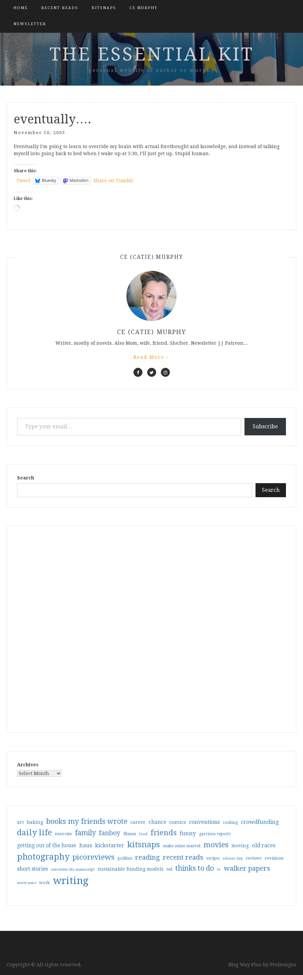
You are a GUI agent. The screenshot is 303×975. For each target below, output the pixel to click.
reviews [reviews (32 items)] (254, 858)
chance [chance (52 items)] (157, 822)
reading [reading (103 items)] (147, 857)
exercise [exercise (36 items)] (63, 833)
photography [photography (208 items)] (43, 857)
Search (25, 477)
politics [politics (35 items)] (124, 858)
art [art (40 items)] (20, 822)
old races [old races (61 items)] (264, 845)
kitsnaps (104, 8)
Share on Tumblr (113, 180)
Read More (151, 357)
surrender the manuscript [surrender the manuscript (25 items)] (73, 869)
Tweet (23, 180)
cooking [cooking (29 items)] (230, 822)
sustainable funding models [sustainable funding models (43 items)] (131, 869)
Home (20, 8)
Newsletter (29, 24)
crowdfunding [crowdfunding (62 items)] (260, 822)
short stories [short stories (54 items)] (32, 869)
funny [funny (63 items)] (188, 833)
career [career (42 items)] (137, 822)
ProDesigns (283, 964)
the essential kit (151, 54)
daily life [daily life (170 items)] (34, 832)
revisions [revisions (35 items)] (274, 858)
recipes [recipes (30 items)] (213, 858)
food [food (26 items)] (143, 834)
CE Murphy (143, 8)
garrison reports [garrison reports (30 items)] (214, 834)
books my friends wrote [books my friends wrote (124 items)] (86, 821)
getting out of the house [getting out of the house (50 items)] (46, 846)
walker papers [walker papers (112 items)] (247, 868)
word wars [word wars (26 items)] (26, 883)
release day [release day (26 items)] (233, 858)
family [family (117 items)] (85, 833)
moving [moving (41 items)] (240, 845)
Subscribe (265, 426)
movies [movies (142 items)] (215, 844)
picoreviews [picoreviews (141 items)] (93, 857)
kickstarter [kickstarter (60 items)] (109, 845)
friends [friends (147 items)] (163, 832)
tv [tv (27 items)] (219, 869)
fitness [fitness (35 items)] (129, 833)
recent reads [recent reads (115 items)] (183, 857)
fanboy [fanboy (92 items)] (109, 833)
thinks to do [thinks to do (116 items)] (194, 868)
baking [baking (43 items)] (35, 822)
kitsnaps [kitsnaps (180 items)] (143, 844)
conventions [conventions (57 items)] (204, 822)
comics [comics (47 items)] (177, 822)
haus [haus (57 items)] (85, 845)
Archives (27, 764)
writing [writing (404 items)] (71, 880)
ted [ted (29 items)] (169, 869)
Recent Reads (59, 8)
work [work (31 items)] (44, 882)
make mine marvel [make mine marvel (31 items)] (181, 846)
